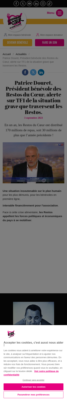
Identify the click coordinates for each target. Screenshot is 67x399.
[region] (33, 361)
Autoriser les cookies (33, 386)
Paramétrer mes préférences (33, 394)
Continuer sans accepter (33, 380)
